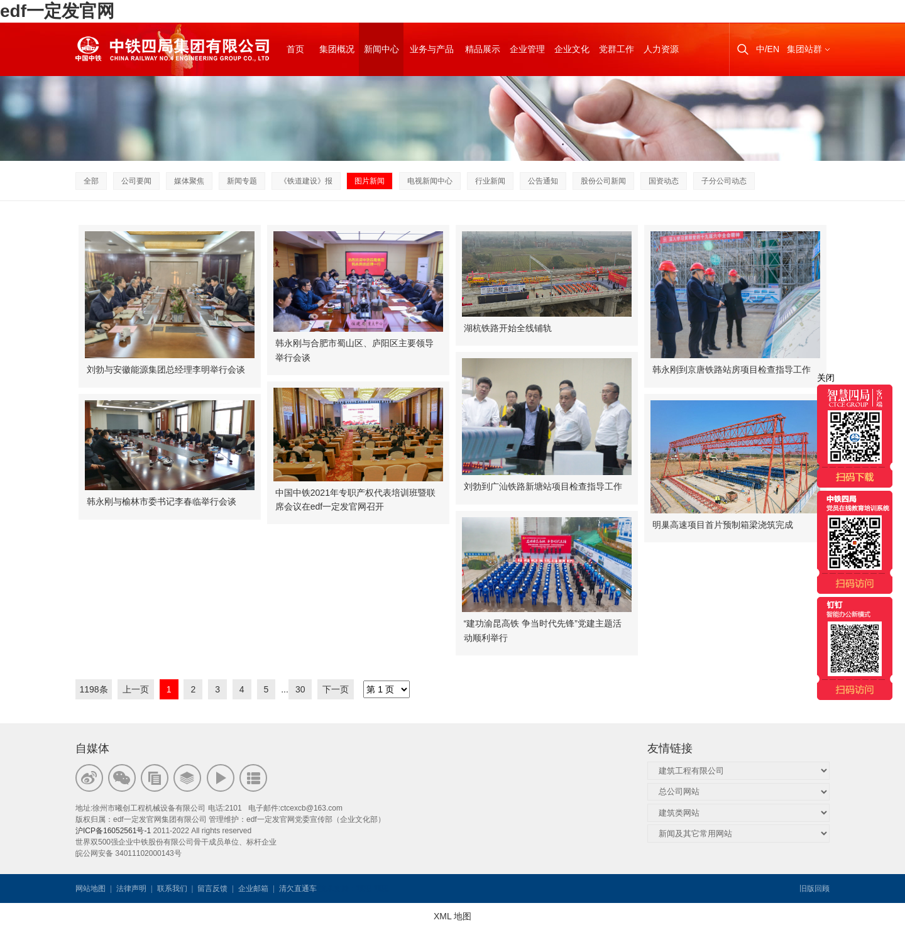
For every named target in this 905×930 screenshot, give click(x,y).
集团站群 (804, 49)
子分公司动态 (724, 181)
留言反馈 (212, 888)
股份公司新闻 (603, 181)
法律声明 (131, 888)
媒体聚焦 (189, 181)
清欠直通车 (298, 888)
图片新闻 (369, 181)
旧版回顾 (814, 888)
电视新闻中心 (429, 181)
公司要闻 (136, 181)
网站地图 (90, 888)
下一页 (335, 689)
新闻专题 (242, 181)
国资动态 (664, 181)
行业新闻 (490, 181)
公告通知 (543, 181)
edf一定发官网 (57, 11)
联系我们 (172, 888)
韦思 (363, 888)
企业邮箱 (253, 888)
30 (300, 689)
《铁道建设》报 (306, 181)
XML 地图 (452, 916)
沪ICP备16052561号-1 (113, 830)
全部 (91, 181)
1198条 (93, 689)
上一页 (136, 689)
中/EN (767, 49)
